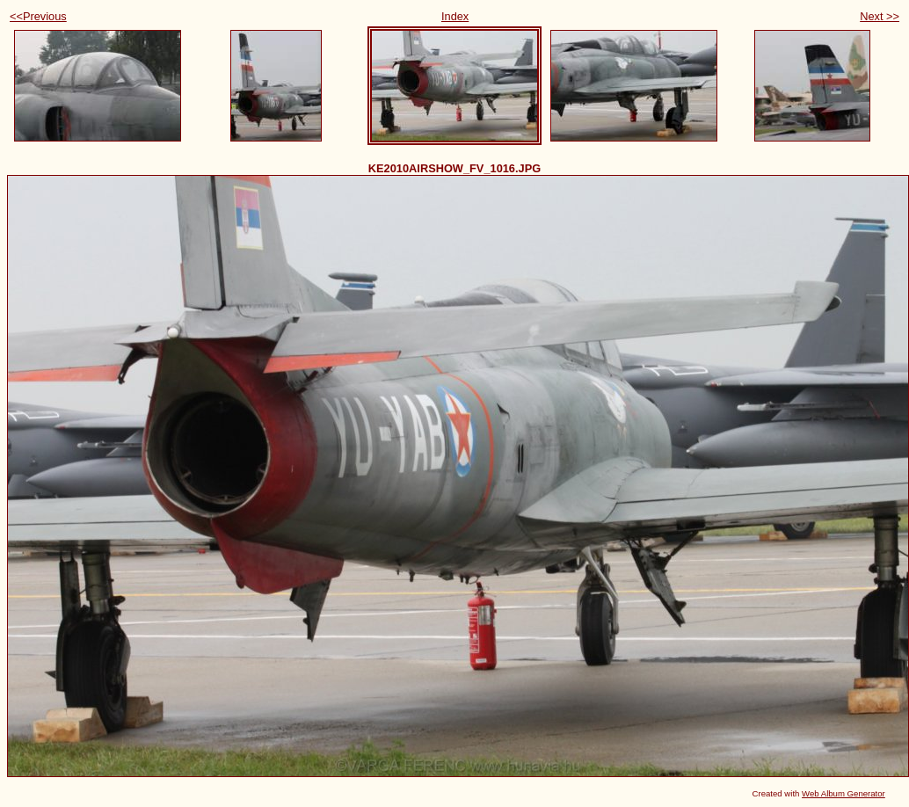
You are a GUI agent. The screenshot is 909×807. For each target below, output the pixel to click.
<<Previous (38, 16)
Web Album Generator (843, 793)
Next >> (879, 16)
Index (455, 16)
